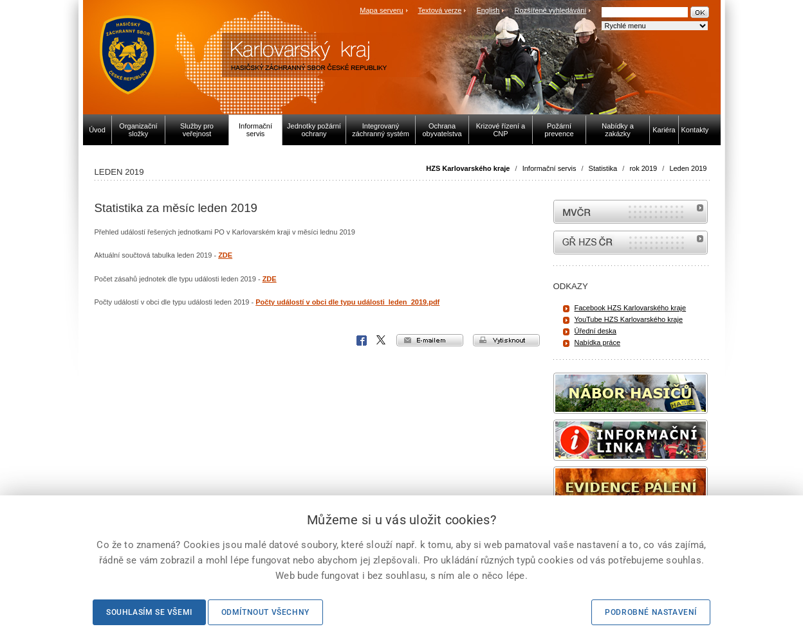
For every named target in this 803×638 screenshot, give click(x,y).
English (487, 10)
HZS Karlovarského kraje (469, 168)
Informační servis (549, 168)
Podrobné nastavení (651, 612)
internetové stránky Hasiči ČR (630, 242)
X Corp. (381, 340)
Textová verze (439, 10)
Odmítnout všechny (265, 612)
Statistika (603, 168)
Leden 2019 (687, 168)
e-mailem (429, 340)
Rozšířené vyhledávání (551, 10)
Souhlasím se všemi (149, 612)
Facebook (361, 340)
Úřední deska (595, 331)
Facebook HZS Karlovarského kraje (631, 308)
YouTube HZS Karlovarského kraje (629, 319)
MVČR (630, 212)
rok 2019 (643, 168)
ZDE (225, 255)
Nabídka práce (598, 342)
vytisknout (506, 340)
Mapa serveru (381, 10)
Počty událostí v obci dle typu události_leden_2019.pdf (347, 302)
